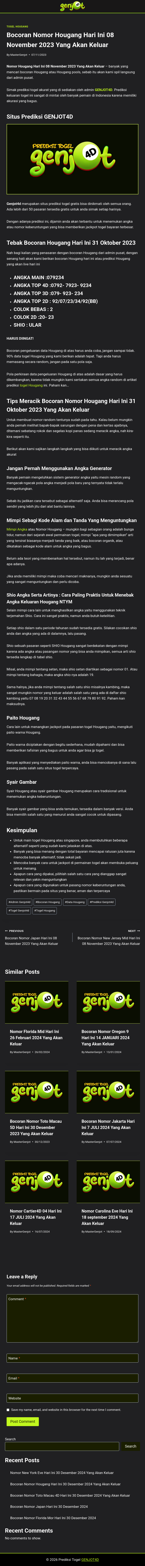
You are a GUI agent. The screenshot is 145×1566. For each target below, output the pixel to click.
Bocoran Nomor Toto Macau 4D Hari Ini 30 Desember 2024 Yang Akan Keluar (70, 1495)
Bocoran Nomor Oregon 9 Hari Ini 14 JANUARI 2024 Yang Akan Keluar (106, 1037)
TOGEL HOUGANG (17, 26)
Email (14, 1378)
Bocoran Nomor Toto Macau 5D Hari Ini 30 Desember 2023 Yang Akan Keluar (36, 1127)
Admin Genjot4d (19, 902)
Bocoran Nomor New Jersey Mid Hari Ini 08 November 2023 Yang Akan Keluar (108, 937)
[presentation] (36, 1002)
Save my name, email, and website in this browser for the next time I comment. (66, 1410)
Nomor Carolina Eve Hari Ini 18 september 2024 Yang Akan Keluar (107, 1217)
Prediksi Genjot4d (101, 902)
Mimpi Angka (17, 529)
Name (14, 1358)
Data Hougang (74, 902)
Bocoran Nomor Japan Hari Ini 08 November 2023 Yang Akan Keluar (37, 937)
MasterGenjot (18, 54)
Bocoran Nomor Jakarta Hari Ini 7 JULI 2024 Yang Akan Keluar (108, 1127)
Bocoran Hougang (48, 902)
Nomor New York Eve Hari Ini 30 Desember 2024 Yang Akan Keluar (62, 1473)
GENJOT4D (103, 90)
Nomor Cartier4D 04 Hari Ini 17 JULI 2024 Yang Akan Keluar (36, 1217)
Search (10, 1439)
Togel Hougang (44, 910)
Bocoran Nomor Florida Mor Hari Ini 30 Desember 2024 (53, 1518)
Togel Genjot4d (18, 910)
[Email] (72, 1378)
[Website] (72, 1398)
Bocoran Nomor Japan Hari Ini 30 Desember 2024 (49, 1507)
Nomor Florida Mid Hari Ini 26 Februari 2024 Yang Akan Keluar (36, 1037)
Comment (17, 1299)
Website (14, 1398)
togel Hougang (31, 385)
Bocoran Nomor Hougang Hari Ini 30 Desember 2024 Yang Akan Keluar (65, 1484)
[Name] (72, 1358)
